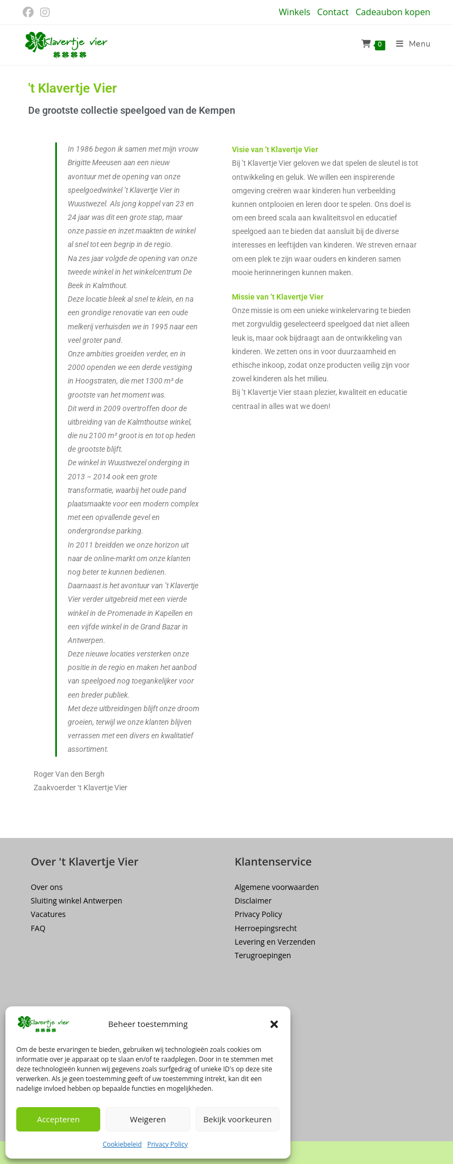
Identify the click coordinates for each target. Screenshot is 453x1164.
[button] (274, 1024)
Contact (332, 12)
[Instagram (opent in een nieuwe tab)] (45, 12)
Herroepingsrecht (266, 928)
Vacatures (48, 914)
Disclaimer (253, 900)
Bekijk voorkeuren (237, 1119)
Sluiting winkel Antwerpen (76, 900)
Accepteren (58, 1119)
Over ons (47, 887)
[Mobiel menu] (409, 45)
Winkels (294, 12)
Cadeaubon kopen (392, 12)
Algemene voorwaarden (277, 887)
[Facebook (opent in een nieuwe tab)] (30, 12)
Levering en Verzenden (275, 942)
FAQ (38, 928)
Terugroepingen (263, 955)
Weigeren (148, 1119)
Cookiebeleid (121, 1144)
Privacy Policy (167, 1144)
